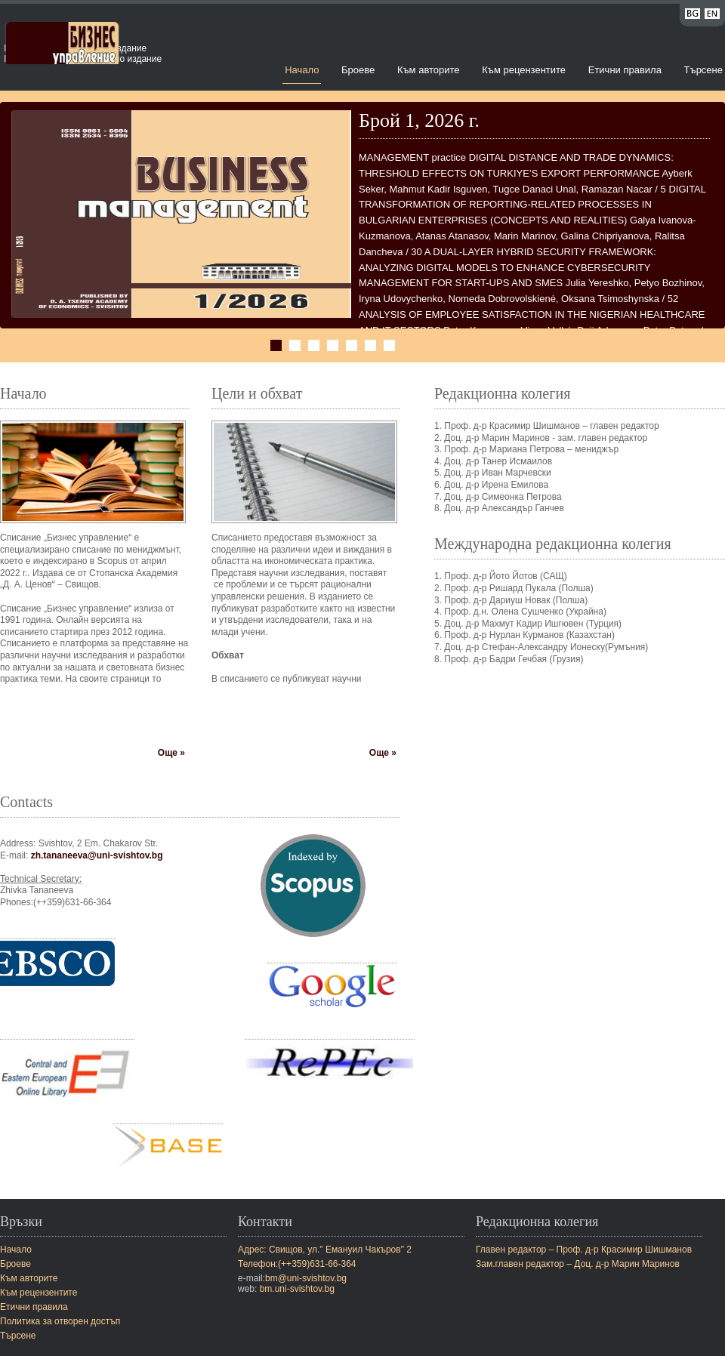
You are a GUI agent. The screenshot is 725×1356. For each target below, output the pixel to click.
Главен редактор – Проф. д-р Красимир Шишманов (584, 1249)
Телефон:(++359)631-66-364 (297, 1264)
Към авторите (428, 70)
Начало (302, 70)
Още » (171, 752)
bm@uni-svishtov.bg (306, 1278)
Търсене (703, 70)
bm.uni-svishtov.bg (297, 1289)
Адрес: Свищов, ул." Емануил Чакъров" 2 (325, 1249)
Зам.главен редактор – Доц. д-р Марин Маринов (578, 1264)
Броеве (358, 70)
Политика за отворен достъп (60, 1321)
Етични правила (625, 70)
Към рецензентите (524, 70)
